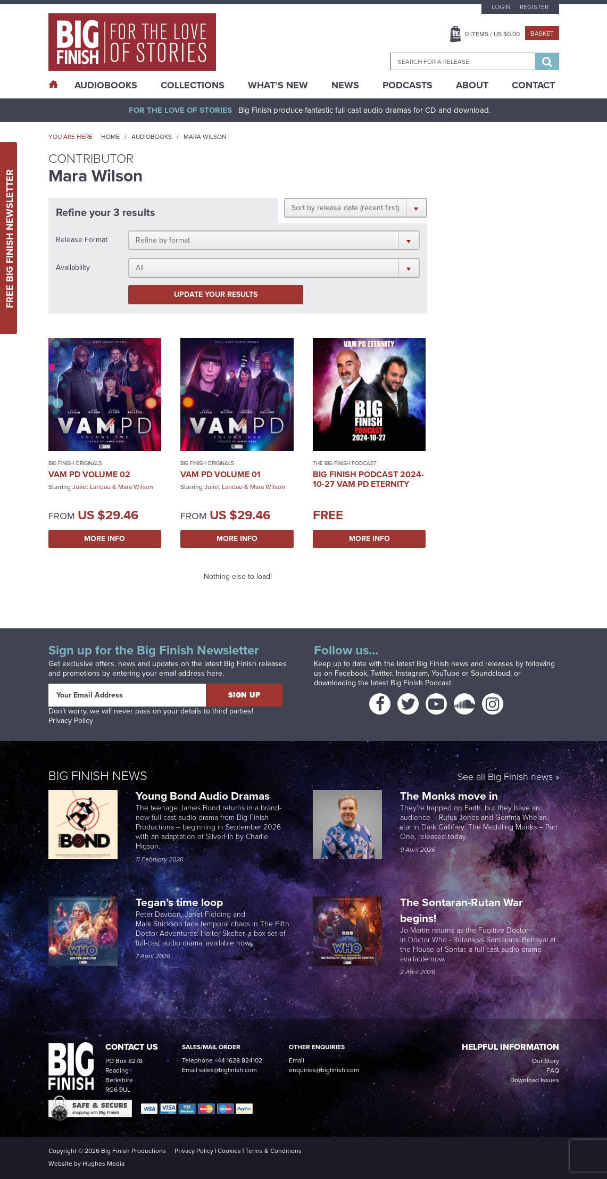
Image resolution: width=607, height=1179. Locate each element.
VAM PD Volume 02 (89, 474)
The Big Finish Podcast (345, 463)
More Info (104, 538)
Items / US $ (492, 34)
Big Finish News (97, 775)
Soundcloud (490, 673)
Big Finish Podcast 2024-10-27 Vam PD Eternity (368, 479)
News (345, 85)
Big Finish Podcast (420, 682)
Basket (542, 33)
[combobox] (462, 61)
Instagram (412, 673)
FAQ (552, 1070)
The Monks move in (449, 795)
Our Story (545, 1061)
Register (534, 7)
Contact (533, 85)
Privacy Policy (70, 720)
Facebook (351, 673)
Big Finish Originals (75, 463)
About (472, 85)
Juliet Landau (91, 487)
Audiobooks (151, 137)
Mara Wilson (135, 487)
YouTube (445, 673)
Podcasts (408, 85)
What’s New (278, 85)
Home (110, 137)
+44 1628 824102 (238, 1060)
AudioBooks (105, 85)
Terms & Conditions (273, 1151)
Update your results (215, 294)
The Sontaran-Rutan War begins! (461, 910)
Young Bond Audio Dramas (204, 795)
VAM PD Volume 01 (220, 474)
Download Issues (534, 1080)
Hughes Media (103, 1163)
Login (501, 7)
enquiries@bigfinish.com (324, 1070)
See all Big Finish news (505, 777)
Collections (192, 85)
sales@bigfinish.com (228, 1070)
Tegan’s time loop (181, 902)
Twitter (381, 673)
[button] (355, 207)
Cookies (229, 1151)
